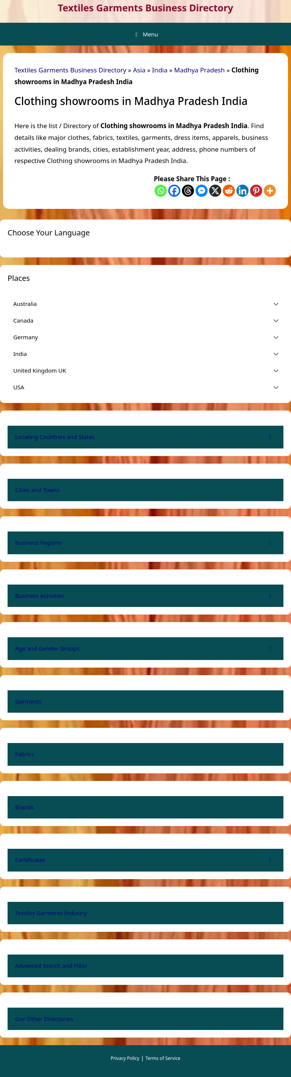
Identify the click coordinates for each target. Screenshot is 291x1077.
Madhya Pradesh (199, 70)
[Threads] (188, 191)
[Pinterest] (256, 191)
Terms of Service (163, 1058)
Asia (139, 70)
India (159, 70)
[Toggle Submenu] (270, 437)
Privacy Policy (125, 1058)
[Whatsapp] (161, 191)
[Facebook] (174, 191)
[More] (270, 191)
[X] (215, 191)
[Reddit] (229, 191)
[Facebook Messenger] (202, 191)
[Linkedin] (242, 191)
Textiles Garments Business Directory (145, 7)
